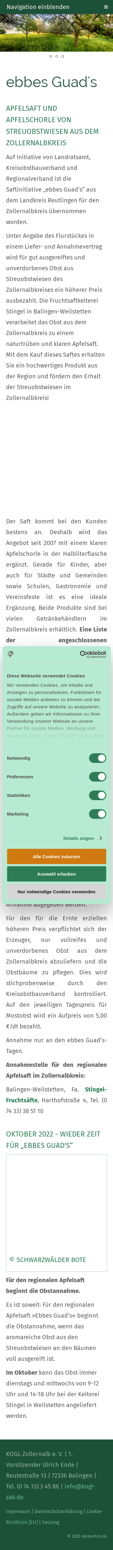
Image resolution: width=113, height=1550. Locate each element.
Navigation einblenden (38, 7)
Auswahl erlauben (56, 873)
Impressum (18, 1511)
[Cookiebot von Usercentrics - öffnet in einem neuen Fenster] (80, 654)
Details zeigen (78, 838)
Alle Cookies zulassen (56, 856)
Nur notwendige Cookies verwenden (56, 891)
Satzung (50, 1522)
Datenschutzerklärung (58, 1511)
